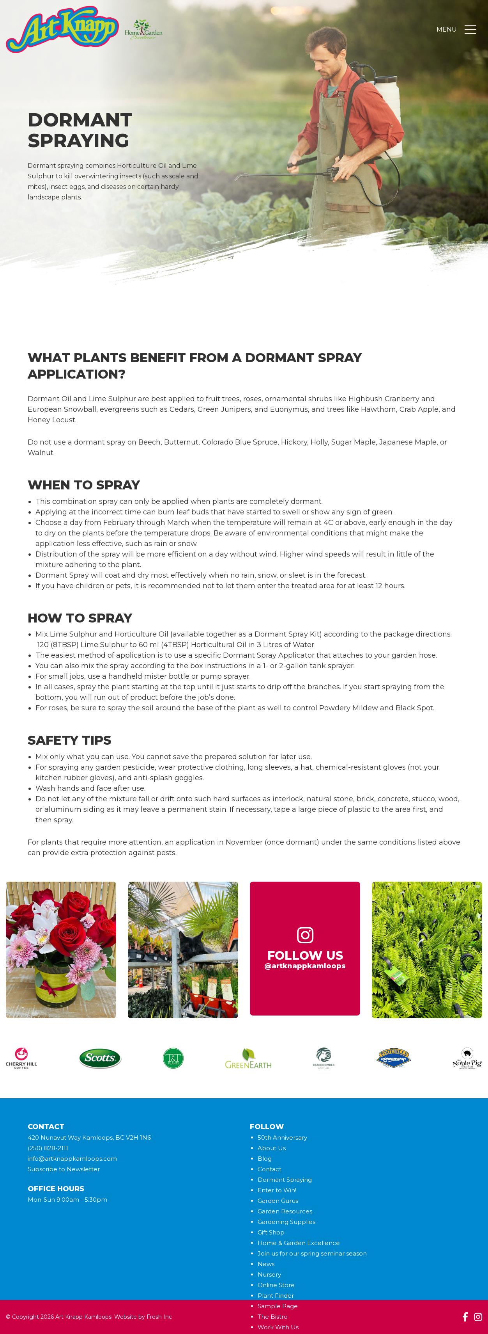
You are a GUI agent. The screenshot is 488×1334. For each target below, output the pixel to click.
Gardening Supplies (286, 1222)
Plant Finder (276, 1295)
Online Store (276, 1285)
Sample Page (278, 1306)
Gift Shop (271, 1232)
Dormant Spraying (285, 1179)
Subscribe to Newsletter (64, 1169)
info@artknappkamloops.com (72, 1158)
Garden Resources (285, 1211)
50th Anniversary (282, 1137)
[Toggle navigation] (470, 30)
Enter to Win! (277, 1190)
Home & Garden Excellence (299, 1243)
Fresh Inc (159, 1316)
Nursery (269, 1274)
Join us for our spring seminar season (312, 1253)
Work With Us (278, 1327)
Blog (265, 1158)
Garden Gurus (278, 1200)
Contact (269, 1169)
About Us (272, 1148)
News (266, 1264)
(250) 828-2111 (48, 1148)
